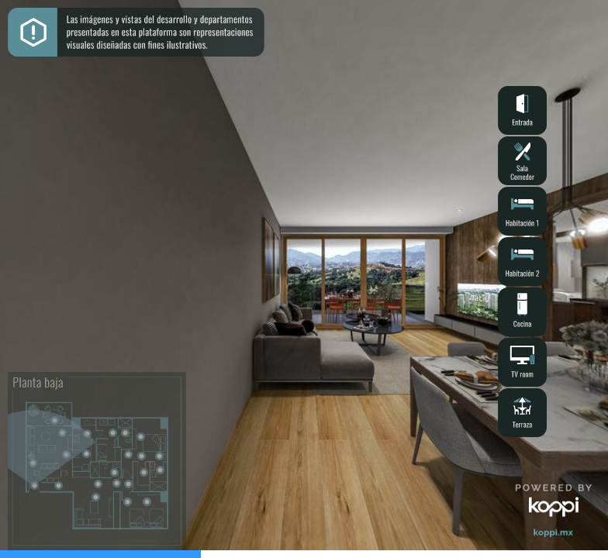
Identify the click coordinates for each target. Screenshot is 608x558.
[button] (522, 110)
